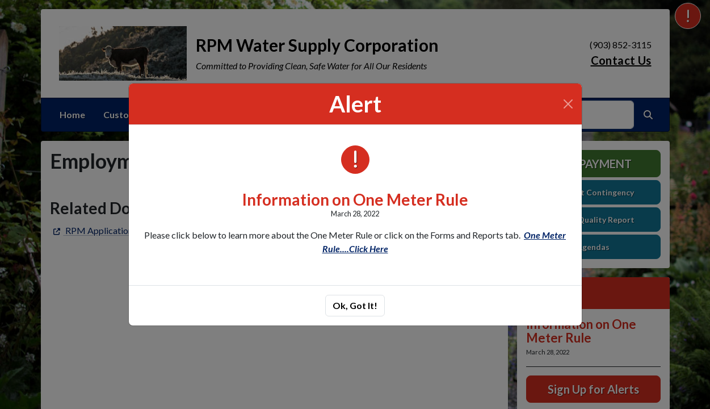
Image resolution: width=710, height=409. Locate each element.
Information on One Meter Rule (355, 199)
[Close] (568, 104)
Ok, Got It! (355, 305)
